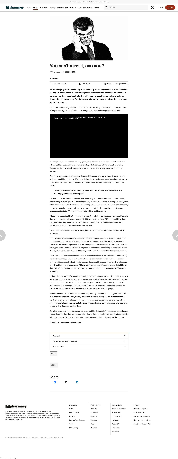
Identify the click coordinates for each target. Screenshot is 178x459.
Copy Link (89, 336)
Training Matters (46, 417)
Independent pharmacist (141, 416)
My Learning (73, 428)
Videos (93, 424)
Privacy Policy (117, 412)
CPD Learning (74, 412)
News (71, 408)
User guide (115, 428)
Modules (94, 420)
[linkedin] (77, 382)
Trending (94, 408)
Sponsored (94, 416)
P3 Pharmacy (56, 417)
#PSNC (53, 365)
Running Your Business (77, 420)
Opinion (72, 416)
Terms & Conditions (119, 408)
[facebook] (55, 382)
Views (53, 354)
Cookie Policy (116, 416)
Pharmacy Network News (142, 420)
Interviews (94, 412)
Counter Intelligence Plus (142, 424)
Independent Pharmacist (15, 419)
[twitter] (66, 382)
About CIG (115, 424)
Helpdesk (115, 420)
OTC (70, 424)
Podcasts (94, 428)
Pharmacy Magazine (35, 417)
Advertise (115, 431)
